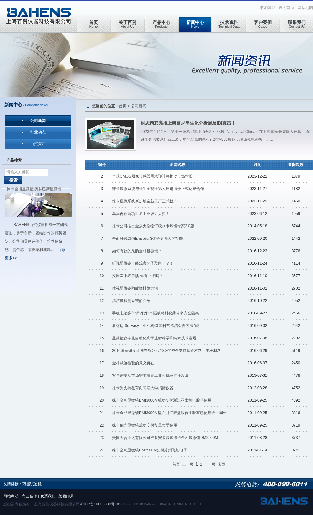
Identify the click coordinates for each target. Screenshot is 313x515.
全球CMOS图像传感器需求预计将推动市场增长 (152, 176)
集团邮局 (66, 496)
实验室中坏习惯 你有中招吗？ (137, 276)
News (195, 24)
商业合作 (29, 496)
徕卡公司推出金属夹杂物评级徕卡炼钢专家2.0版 (153, 226)
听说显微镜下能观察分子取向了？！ (142, 263)
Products (161, 24)
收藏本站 (268, 7)
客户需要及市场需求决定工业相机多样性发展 (150, 375)
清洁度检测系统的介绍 (131, 301)
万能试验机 (32, 484)
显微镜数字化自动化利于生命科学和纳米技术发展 (154, 338)
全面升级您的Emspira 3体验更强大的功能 (147, 238)
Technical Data (229, 24)
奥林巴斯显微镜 (47, 189)
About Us (127, 24)
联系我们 (48, 496)
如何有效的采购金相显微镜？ (137, 251)
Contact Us (296, 24)
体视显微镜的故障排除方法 (135, 288)
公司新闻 (38, 120)
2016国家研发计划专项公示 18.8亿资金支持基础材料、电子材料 (166, 350)
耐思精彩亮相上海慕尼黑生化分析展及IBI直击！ (188, 122)
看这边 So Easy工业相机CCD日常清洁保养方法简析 (156, 325)
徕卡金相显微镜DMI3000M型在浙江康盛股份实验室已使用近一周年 (169, 413)
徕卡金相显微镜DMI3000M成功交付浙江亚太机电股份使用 (161, 400)
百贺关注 (38, 143)
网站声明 (11, 496)
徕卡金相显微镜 (20, 189)
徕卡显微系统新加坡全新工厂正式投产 (144, 201)
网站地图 (305, 7)
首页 (122, 106)
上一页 (188, 464)
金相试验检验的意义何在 (133, 363)
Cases (263, 24)
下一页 (210, 464)
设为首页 (286, 7)
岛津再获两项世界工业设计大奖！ (141, 213)
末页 (221, 464)
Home (93, 24)
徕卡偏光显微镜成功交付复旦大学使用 (144, 425)
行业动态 (38, 132)
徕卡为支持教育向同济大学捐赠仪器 (142, 388)
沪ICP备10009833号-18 (100, 504)
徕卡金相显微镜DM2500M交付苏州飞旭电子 (149, 450)
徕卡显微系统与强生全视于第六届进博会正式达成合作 (158, 188)
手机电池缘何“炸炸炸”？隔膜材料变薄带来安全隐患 (155, 313)
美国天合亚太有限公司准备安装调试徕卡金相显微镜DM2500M (165, 437)
